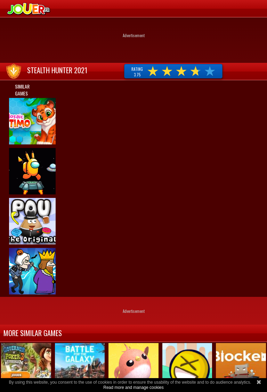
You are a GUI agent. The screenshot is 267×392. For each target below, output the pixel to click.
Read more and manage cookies (133, 387)
